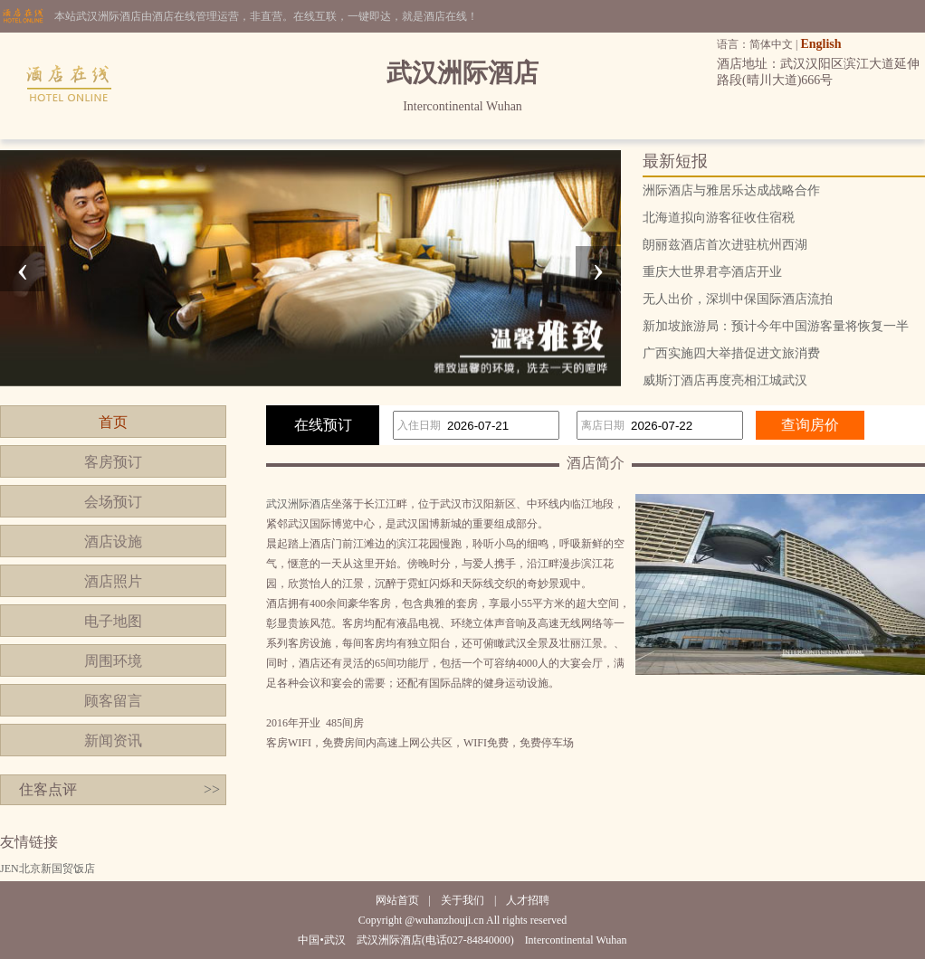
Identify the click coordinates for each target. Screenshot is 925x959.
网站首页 (397, 900)
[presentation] (22, 268)
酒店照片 (113, 581)
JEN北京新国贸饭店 (47, 868)
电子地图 (113, 621)
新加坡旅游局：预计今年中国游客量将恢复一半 (776, 326)
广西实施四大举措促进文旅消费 (731, 353)
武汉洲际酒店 (298, 504)
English (820, 44)
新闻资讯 (113, 740)
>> (212, 789)
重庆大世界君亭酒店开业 (712, 272)
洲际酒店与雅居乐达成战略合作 (731, 190)
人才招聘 (527, 900)
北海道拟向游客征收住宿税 (719, 217)
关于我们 (462, 900)
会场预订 (113, 501)
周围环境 (113, 661)
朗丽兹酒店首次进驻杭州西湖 (725, 245)
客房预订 (113, 462)
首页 (113, 422)
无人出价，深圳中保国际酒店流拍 (738, 299)
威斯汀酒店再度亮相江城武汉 (725, 380)
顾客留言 (113, 700)
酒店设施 (113, 541)
